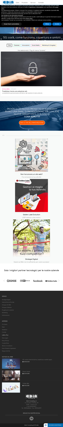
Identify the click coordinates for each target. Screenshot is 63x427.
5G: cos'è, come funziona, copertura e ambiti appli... (37, 359)
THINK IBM (25, 383)
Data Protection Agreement (9, 348)
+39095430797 (37, 408)
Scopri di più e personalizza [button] (11, 24)
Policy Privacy (5, 340)
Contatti (41, 2)
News (3, 327)
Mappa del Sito (6, 351)
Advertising (5, 312)
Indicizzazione (5, 315)
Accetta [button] (57, 24)
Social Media (36, 45)
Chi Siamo (4, 324)
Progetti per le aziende (8, 310)
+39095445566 (27, 408)
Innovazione (25, 45)
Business (16, 45)
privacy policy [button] (29, 18)
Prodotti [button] (25, 2)
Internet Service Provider (8, 302)
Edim (17, 2)
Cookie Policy (5, 343)
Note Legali (5, 338)
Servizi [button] (33, 2)
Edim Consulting (28, 425)
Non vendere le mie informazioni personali (12, 15)
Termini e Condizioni (7, 345)
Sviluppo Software (6, 307)
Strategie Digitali (6, 299)
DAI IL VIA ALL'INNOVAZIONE (32, 122)
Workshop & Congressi (48, 45)
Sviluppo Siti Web (6, 304)
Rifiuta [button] (47, 24)
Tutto (9, 45)
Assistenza (4, 329)
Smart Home (26, 371)
